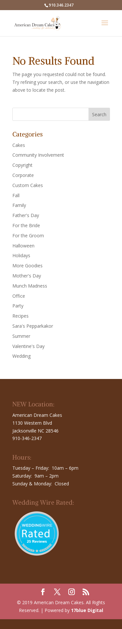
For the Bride (26, 225)
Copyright (22, 165)
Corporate (23, 175)
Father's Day (25, 215)
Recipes (20, 316)
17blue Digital (87, 610)
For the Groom (28, 235)
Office (18, 296)
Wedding (21, 356)
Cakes (18, 145)
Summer (21, 336)
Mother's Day (26, 276)
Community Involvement (38, 155)
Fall (16, 195)
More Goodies (27, 265)
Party (17, 306)
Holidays (21, 255)
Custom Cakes (27, 185)
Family (19, 205)
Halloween (23, 246)
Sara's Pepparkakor (32, 326)
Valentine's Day (28, 346)
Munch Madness (29, 286)
